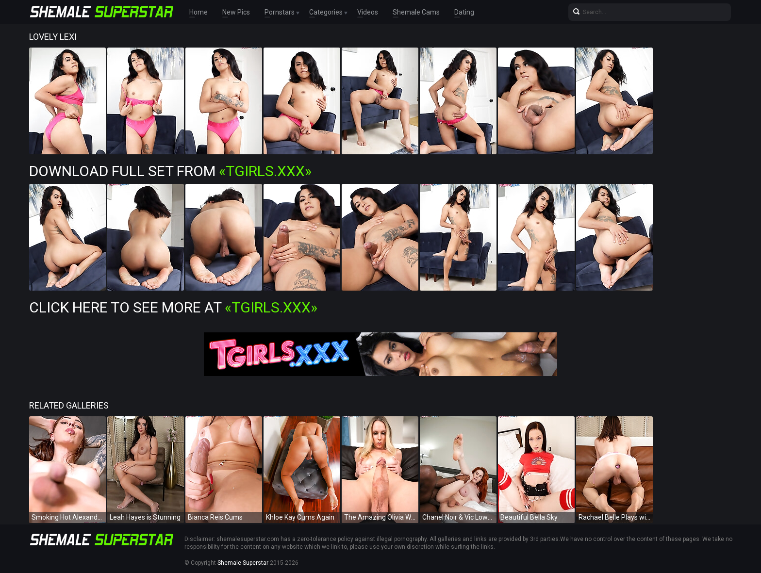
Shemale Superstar (242, 562)
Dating (464, 12)
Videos (367, 12)
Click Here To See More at (173, 307)
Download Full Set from (170, 171)
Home (198, 12)
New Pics (236, 12)
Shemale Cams (416, 12)
